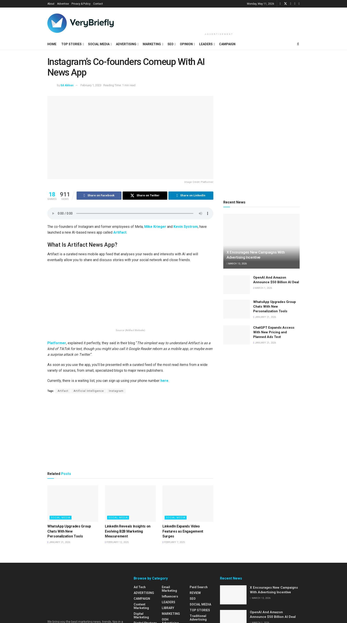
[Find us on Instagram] (294, 4)
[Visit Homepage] (80, 23)
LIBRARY (168, 608)
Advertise (63, 3)
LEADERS (206, 44)
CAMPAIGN (227, 44)
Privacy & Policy (81, 3)
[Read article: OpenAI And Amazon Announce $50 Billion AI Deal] (236, 284)
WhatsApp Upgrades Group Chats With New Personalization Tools (69, 531)
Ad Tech (140, 587)
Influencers (170, 596)
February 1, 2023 (91, 85)
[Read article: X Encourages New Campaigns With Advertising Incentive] (261, 241)
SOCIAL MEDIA (99, 44)
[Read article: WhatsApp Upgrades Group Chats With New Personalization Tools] (72, 504)
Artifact (119, 232)
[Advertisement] (219, 19)
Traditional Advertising (198, 617)
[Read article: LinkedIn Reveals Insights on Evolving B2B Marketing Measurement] (130, 504)
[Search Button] (298, 44)
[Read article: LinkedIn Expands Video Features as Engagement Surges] (187, 504)
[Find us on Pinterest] (299, 4)
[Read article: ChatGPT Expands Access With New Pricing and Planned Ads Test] (236, 334)
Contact (98, 3)
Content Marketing (141, 606)
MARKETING (152, 44)
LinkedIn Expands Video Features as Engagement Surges (182, 531)
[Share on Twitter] (145, 195)
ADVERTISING (126, 44)
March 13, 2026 (237, 263)
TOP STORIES (71, 44)
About (50, 3)
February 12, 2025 (117, 542)
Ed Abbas (67, 85)
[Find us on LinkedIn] (290, 4)
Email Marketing (169, 589)
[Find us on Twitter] (285, 4)
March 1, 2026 (262, 288)
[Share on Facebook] (99, 195)
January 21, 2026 (58, 542)
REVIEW (195, 593)
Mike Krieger (155, 227)
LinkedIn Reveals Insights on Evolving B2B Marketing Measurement (127, 531)
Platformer (56, 343)
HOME (51, 44)
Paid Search (199, 587)
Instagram (116, 391)
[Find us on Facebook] (280, 4)
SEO (171, 44)
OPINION (186, 44)
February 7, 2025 (173, 542)
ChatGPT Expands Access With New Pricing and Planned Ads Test (273, 332)
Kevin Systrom (186, 227)
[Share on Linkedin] (190, 195)
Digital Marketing (141, 615)
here (164, 381)
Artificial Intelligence (88, 391)
